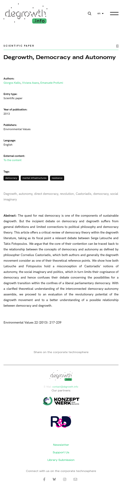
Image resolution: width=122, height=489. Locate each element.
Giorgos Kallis (12, 83)
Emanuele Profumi (51, 83)
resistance (57, 178)
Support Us (61, 452)
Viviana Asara (30, 83)
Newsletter (61, 445)
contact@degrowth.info (65, 386)
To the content (13, 160)
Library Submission (61, 460)
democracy (11, 178)
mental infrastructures (34, 178)
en (98, 13)
